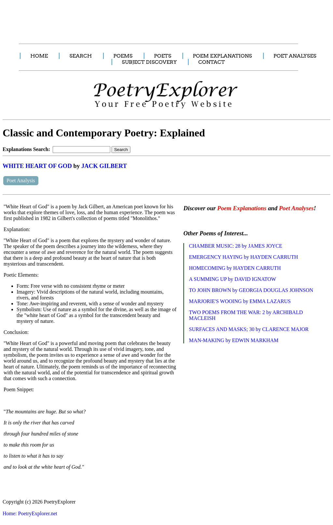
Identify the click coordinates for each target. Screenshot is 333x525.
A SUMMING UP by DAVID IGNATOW (232, 279)
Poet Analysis (21, 180)
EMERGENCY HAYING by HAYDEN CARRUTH (243, 257)
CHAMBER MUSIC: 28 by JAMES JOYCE (235, 246)
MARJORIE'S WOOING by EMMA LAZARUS (240, 301)
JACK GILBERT (104, 165)
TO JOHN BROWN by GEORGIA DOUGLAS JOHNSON (251, 290)
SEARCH (80, 56)
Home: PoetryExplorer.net (30, 513)
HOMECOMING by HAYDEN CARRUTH (235, 268)
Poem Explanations (241, 208)
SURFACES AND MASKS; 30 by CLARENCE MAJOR (249, 329)
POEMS (123, 56)
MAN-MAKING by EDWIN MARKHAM (233, 340)
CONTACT (211, 62)
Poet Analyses (296, 208)
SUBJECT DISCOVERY (149, 62)
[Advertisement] (122, 18)
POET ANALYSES (294, 56)
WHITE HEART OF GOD (37, 165)
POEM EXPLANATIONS (222, 56)
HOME (39, 56)
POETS (162, 56)
